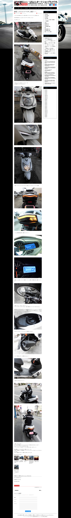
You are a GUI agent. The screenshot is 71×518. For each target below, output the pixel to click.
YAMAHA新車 (46, 18)
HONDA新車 (46, 14)
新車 (18, 8)
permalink (40, 487)
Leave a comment (39, 13)
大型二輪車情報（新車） (48, 26)
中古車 (21, 8)
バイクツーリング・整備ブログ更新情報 (49, 19)
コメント (15, 503)
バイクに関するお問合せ (43, 516)
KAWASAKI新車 (47, 15)
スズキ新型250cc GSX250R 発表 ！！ (21, 461)
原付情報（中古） (47, 23)
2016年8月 (46, 99)
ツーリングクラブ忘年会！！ (26, 461)
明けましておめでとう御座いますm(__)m (50, 49)
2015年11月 (46, 111)
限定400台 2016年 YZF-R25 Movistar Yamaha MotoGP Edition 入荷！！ (31, 462)
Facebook (50, 5)
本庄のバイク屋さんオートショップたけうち (22, 475)
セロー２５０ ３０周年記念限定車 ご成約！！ (16, 461)
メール (15, 499)
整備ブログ (39, 8)
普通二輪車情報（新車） (48, 30)
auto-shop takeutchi (17, 13)
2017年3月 (46, 91)
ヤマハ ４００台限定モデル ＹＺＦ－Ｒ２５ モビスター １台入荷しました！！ (16, 471)
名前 (15, 497)
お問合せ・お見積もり (49, 8)
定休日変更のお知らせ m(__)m (48, 38)
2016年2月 (46, 107)
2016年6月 (46, 102)
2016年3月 (46, 106)
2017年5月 (46, 90)
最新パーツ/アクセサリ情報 (33, 8)
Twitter (52, 5)
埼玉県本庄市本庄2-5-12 (36, 516)
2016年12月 (46, 95)
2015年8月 (46, 115)
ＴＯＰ (16, 8)
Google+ (54, 5)
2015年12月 (46, 110)
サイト (15, 501)
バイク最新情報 (25, 8)
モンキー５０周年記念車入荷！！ (49, 39)
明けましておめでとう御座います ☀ (36, 461)
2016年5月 (46, 103)
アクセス (43, 8)
